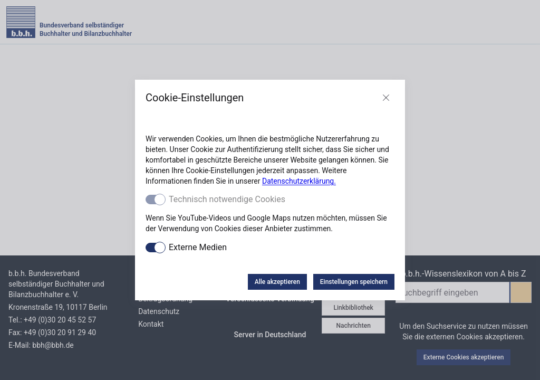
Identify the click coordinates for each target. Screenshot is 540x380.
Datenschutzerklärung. (299, 181)
